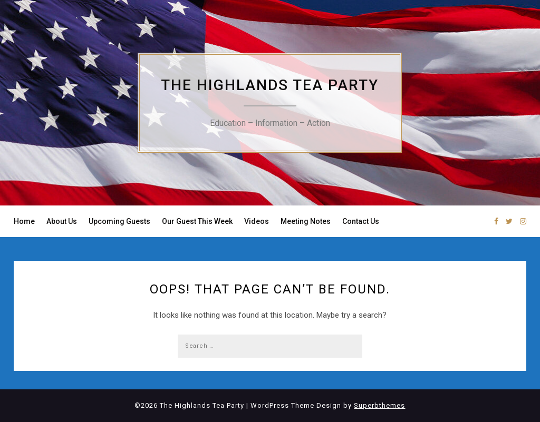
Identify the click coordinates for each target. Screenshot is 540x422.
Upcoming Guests (119, 221)
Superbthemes (379, 405)
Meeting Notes (306, 221)
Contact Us (360, 221)
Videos (256, 221)
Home (24, 221)
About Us (61, 221)
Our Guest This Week (197, 221)
